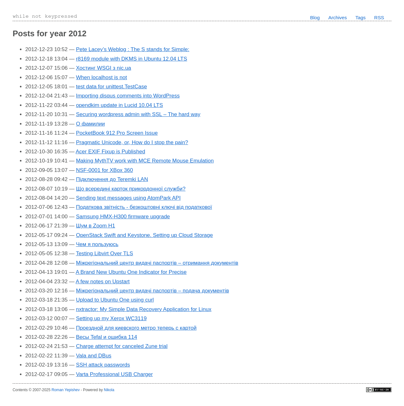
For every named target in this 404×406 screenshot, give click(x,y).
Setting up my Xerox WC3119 (111, 318)
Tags (360, 17)
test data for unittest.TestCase (111, 87)
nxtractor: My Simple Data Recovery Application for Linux (143, 309)
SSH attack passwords (103, 365)
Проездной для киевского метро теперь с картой (136, 328)
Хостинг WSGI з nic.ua (103, 68)
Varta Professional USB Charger (114, 374)
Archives (337, 17)
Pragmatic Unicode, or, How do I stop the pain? (132, 142)
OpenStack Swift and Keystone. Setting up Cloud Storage (144, 235)
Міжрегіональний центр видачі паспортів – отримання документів (157, 263)
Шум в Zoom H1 (95, 226)
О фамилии (90, 124)
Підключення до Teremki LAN (112, 179)
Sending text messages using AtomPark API (128, 198)
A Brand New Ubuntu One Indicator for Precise (131, 272)
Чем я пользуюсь (97, 244)
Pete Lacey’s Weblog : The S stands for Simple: (132, 49)
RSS (379, 17)
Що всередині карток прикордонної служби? (131, 189)
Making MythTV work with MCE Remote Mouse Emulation (145, 161)
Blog (315, 17)
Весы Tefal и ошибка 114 (106, 337)
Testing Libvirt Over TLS (104, 253)
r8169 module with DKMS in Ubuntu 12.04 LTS (131, 59)
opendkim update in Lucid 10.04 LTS (119, 105)
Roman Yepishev (65, 390)
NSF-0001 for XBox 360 (104, 170)
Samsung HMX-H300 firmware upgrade (123, 217)
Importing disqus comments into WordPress (128, 96)
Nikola (109, 390)
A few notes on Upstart (103, 282)
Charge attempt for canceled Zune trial (122, 346)
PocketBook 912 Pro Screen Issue (117, 133)
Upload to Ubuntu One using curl (115, 300)
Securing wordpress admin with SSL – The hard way (138, 114)
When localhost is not (101, 77)
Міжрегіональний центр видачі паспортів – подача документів (152, 291)
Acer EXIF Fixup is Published (110, 152)
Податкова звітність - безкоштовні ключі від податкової (144, 207)
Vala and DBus (93, 356)
